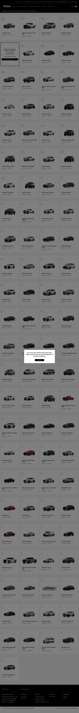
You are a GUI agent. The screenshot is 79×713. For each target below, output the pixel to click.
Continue (39, 360)
